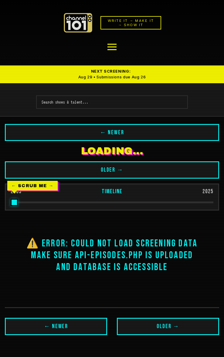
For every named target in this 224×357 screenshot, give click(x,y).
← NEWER (112, 132)
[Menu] (112, 47)
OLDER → (112, 169)
